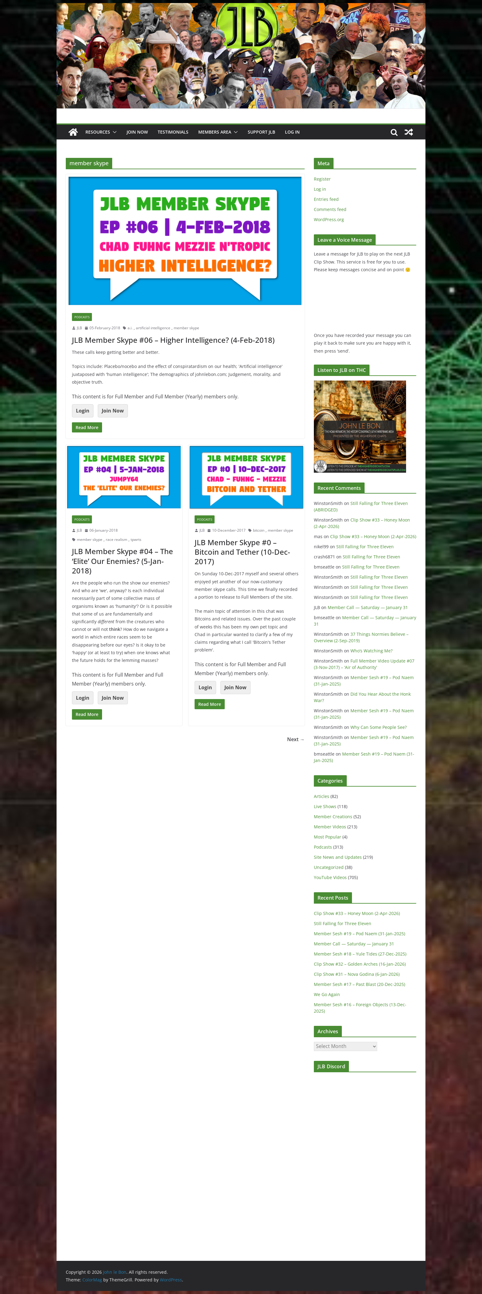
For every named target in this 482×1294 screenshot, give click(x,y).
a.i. (130, 327)
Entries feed (326, 199)
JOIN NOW (137, 132)
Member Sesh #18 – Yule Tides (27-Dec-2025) (360, 954)
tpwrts (136, 539)
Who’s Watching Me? (371, 651)
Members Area (214, 132)
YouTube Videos (330, 877)
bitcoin (258, 530)
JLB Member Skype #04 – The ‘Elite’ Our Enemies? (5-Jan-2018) (122, 560)
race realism (116, 539)
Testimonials (173, 132)
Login (82, 410)
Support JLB (261, 132)
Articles (321, 796)
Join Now (113, 410)
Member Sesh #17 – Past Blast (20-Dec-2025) (359, 984)
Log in (320, 189)
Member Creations (333, 816)
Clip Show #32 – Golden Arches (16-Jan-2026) (360, 964)
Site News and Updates (338, 857)
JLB (79, 327)
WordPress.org (329, 219)
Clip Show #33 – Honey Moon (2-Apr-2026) (373, 536)
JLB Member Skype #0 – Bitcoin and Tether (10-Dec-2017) (242, 551)
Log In (292, 132)
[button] (113, 132)
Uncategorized (329, 867)
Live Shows (325, 806)
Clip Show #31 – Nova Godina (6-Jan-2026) (357, 974)
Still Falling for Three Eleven (365, 546)
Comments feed (330, 209)
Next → (296, 739)
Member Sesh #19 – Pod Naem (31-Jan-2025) (359, 933)
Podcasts (81, 317)
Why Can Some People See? (378, 727)
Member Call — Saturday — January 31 (368, 607)
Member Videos (330, 827)
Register (322, 179)
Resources (97, 132)
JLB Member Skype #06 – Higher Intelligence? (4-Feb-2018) (173, 340)
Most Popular (327, 837)
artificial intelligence (153, 327)
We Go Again (327, 994)
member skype (186, 327)
